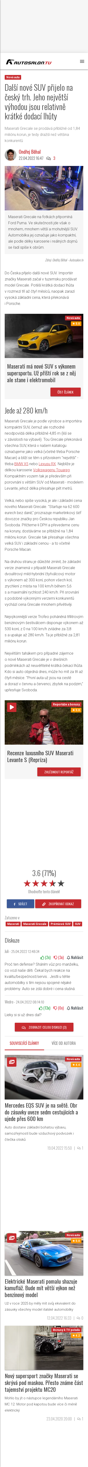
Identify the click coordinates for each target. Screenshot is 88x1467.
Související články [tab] (24, 1043)
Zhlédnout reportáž (59, 771)
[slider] (44, 882)
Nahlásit (75, 957)
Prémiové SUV (61, 924)
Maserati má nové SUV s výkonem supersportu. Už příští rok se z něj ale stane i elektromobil (41, 373)
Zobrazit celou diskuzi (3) (44, 1027)
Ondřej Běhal (30, 151)
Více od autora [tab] (64, 1043)
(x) (45, 957)
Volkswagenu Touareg (51, 470)
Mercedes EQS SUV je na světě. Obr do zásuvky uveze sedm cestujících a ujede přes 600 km (41, 1112)
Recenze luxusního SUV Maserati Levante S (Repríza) (40, 756)
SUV (77, 924)
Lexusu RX (47, 464)
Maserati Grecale (34, 924)
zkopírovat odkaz (58, 903)
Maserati (13, 924)
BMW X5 (21, 464)
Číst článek (65, 391)
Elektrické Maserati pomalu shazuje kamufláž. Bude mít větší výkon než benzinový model (41, 1288)
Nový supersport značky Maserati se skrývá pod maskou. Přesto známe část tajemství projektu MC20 (44, 1382)
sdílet (20, 903)
